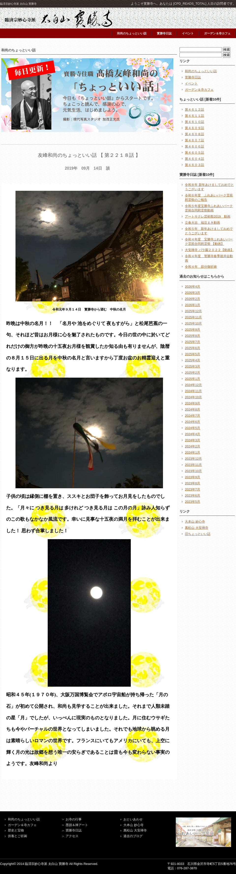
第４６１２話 (194, 109)
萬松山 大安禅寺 (196, 528)
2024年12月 (193, 385)
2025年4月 (192, 360)
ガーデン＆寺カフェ (217, 33)
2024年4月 (192, 434)
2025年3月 (192, 366)
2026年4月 (192, 286)
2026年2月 (192, 299)
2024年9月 (192, 403)
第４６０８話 (194, 134)
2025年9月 (192, 329)
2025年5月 (192, 354)
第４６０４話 (194, 159)
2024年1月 (192, 452)
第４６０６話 (194, 146)
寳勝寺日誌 (164, 33)
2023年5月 (192, 502)
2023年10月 (193, 471)
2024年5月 (192, 428)
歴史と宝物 (16, 830)
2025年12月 (193, 311)
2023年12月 (193, 458)
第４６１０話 (194, 122)
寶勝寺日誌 (74, 830)
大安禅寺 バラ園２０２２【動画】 (209, 250)
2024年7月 (192, 415)
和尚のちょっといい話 (132, 33)
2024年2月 (192, 446)
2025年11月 (193, 317)
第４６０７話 (194, 140)
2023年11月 (193, 465)
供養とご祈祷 (17, 836)
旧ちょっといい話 (197, 534)
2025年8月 (192, 336)
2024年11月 (193, 391)
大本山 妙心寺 (195, 521)
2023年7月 (192, 489)
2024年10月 (193, 397)
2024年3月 (192, 440)
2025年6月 (192, 348)
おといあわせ (133, 819)
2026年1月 (192, 305)
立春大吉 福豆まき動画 (202, 222)
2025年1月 (192, 379)
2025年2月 (192, 372)
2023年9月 (192, 477)
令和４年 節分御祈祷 (201, 266)
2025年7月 (192, 342)
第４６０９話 (194, 128)
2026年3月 (192, 293)
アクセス (72, 836)
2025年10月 (193, 323)
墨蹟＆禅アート (77, 825)
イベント (188, 33)
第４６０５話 (194, 152)
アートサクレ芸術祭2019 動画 (207, 216)
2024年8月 (192, 409)
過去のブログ (133, 836)
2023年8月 (192, 483)
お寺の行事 (74, 819)
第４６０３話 (194, 165)
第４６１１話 (194, 116)
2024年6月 (192, 422)
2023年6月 (192, 495)
